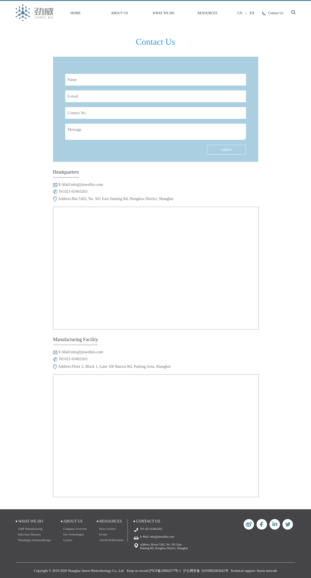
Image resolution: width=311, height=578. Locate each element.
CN (239, 13)
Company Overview (75, 529)
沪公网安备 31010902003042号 (205, 571)
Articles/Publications (111, 540)
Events (103, 534)
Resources (207, 13)
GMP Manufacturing (30, 529)
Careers (67, 540)
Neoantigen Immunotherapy (34, 540)
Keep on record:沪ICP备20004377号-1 (154, 571)
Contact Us (272, 13)
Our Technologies (73, 534)
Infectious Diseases (29, 534)
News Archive (107, 529)
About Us (119, 13)
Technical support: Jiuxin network (253, 571)
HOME (76, 13)
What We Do (163, 13)
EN (252, 13)
